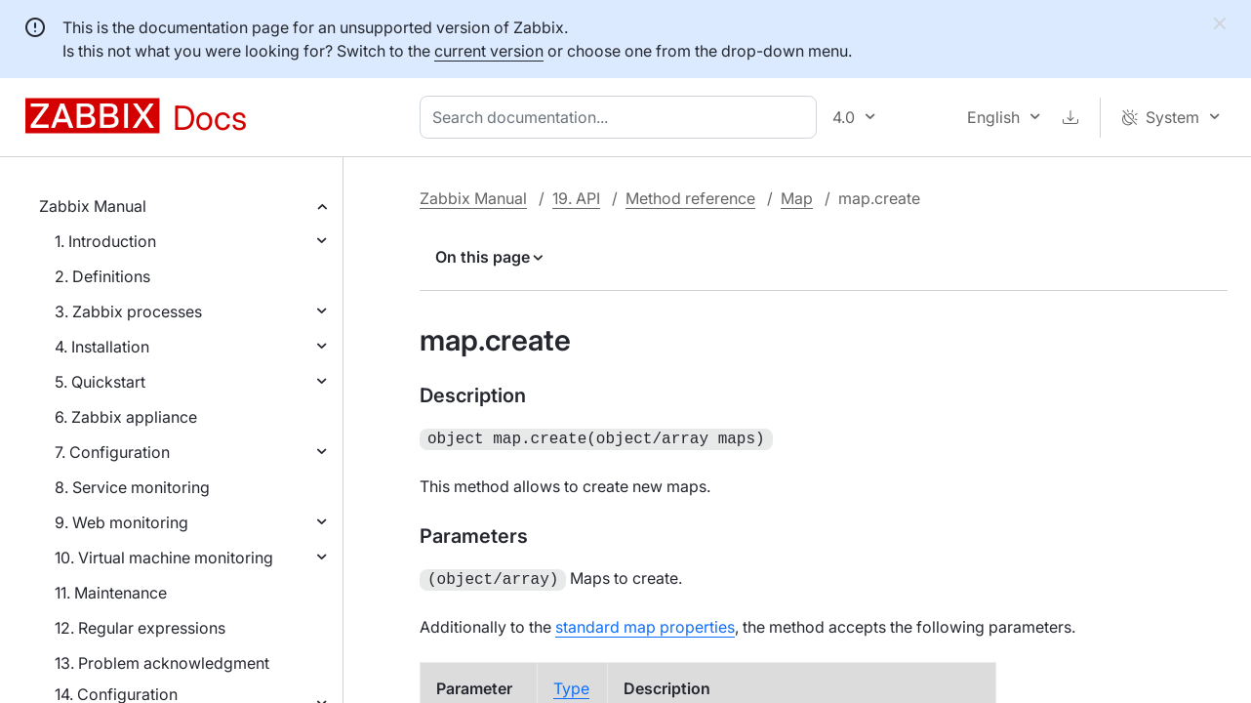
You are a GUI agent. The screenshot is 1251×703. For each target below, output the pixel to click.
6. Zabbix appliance (126, 417)
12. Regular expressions (140, 628)
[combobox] (622, 117)
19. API (576, 198)
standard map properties (645, 623)
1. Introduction (105, 241)
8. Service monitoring (132, 487)
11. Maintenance (111, 592)
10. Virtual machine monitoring (164, 557)
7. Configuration (112, 452)
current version (489, 51)
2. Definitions (102, 276)
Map (797, 198)
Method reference (690, 198)
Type (571, 684)
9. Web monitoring (121, 522)
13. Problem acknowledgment (162, 663)
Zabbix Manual (92, 206)
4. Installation (102, 346)
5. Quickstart (100, 382)
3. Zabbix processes (128, 311)
